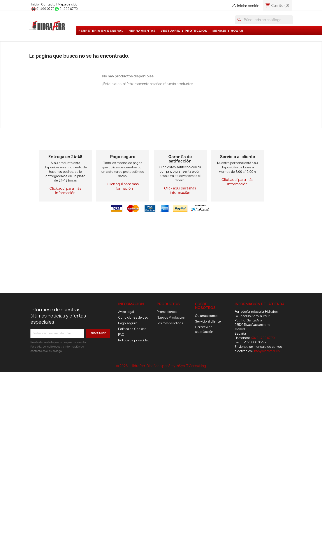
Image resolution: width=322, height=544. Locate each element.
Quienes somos (206, 316)
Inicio (35, 4)
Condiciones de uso (133, 317)
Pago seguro (127, 323)
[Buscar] (264, 19)
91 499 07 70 (43, 9)
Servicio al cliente (208, 321)
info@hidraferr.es (266, 351)
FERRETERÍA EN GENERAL (101, 30)
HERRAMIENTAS (142, 30)
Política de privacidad (134, 340)
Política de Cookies (132, 329)
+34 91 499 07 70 (262, 338)
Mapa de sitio (67, 4)
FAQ (121, 334)
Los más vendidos (170, 323)
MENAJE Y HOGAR (228, 30)
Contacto (48, 4)
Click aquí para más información (65, 190)
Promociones (167, 312)
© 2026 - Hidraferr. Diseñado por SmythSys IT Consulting (161, 366)
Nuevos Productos (171, 317)
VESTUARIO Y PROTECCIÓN (184, 30)
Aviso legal (126, 312)
